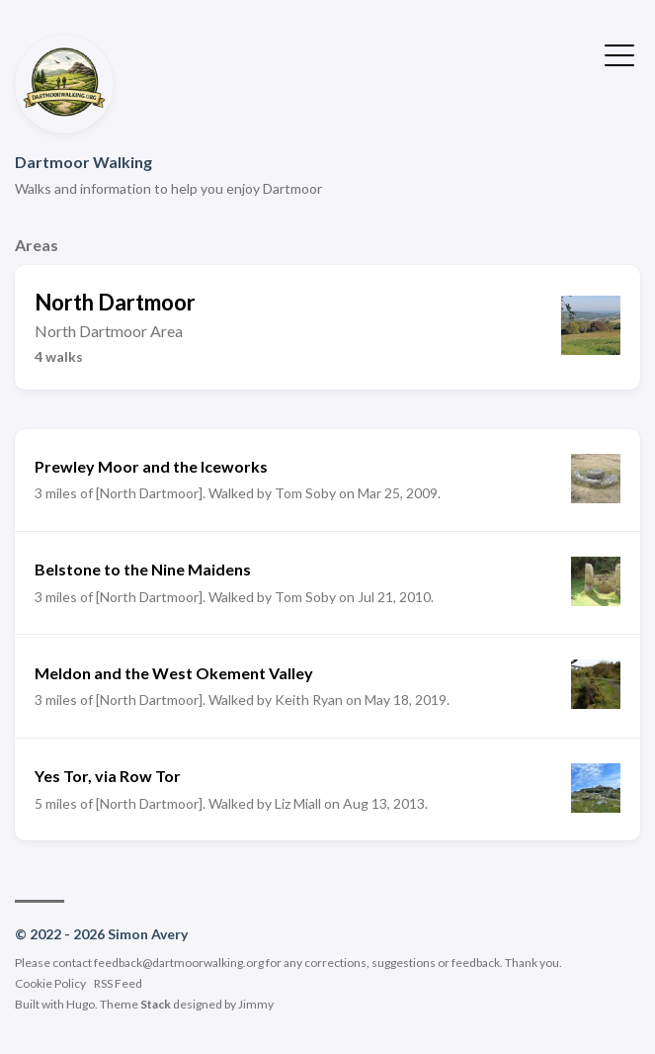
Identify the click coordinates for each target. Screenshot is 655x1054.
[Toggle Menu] (619, 53)
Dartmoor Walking (83, 161)
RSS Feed (118, 983)
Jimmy (256, 1004)
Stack (155, 1004)
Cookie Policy (50, 983)
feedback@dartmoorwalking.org (179, 962)
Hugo (80, 1004)
